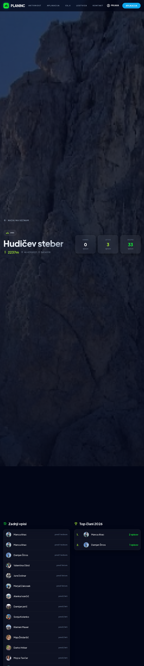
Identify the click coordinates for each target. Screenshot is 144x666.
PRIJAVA (113, 5)
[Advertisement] (72, 495)
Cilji (68, 5)
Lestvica (81, 5)
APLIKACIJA (131, 5)
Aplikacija (53, 5)
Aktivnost (34, 5)
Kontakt (98, 5)
